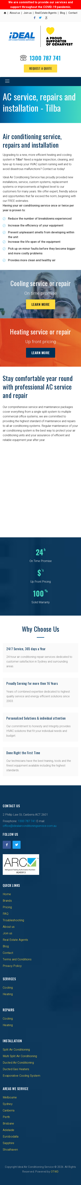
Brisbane (8, 1123)
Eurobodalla (10, 1136)
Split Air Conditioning (16, 1049)
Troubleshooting (13, 920)
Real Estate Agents (46, 13)
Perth (6, 1117)
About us (15, 13)
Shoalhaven (10, 1149)
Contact (72, 13)
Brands (7, 901)
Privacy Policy (12, 966)
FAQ (5, 914)
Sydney (8, 1104)
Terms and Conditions (17, 959)
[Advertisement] (40, 487)
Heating (8, 994)
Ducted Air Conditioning (18, 1063)
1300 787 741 (45, 58)
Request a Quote (40, 68)
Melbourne (10, 1097)
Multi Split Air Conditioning (20, 1056)
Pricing (7, 907)
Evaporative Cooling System (21, 1076)
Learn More (40, 304)
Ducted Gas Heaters (16, 1069)
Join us (27, 13)
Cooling (8, 988)
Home (7, 894)
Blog (62, 13)
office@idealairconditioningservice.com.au (29, 826)
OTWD (55, 1172)
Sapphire (8, 1143)
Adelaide (8, 1130)
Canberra (8, 1110)
